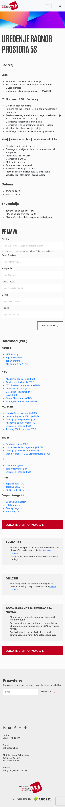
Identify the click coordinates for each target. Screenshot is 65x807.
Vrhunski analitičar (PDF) (18, 388)
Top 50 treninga (14, 360)
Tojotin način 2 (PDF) (16, 486)
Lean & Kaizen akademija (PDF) (21, 413)
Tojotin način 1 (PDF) (16, 483)
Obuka (5, 239)
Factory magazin (14, 508)
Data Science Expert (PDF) (18, 391)
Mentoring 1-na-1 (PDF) (17, 363)
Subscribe (48, 691)
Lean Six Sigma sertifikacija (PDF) (22, 416)
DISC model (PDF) (14, 465)
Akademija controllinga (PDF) (20, 378)
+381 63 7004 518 (12, 757)
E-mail (5, 294)
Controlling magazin (16, 501)
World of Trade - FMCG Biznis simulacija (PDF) (28, 453)
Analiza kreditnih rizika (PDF (20, 382)
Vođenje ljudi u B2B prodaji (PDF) (22, 450)
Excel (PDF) (11, 394)
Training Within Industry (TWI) (21, 429)
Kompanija (7, 268)
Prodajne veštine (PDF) (17, 444)
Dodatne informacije (32, 525)
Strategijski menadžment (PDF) (21, 401)
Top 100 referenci (14, 357)
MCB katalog (12, 354)
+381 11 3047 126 (11, 738)
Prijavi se (50, 325)
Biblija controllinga (15, 490)
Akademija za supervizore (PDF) (21, 422)
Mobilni (5, 307)
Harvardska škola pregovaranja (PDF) (24, 447)
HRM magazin (13, 505)
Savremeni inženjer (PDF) (18, 425)
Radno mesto (8, 281)
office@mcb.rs (10, 748)
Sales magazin (13, 511)
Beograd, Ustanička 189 (15, 770)
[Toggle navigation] (48, 5)
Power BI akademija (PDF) (19, 398)
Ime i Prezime (9, 255)
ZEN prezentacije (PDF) (17, 468)
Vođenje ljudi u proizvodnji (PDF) (22, 419)
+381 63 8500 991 (12, 760)
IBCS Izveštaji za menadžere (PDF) (23, 385)
